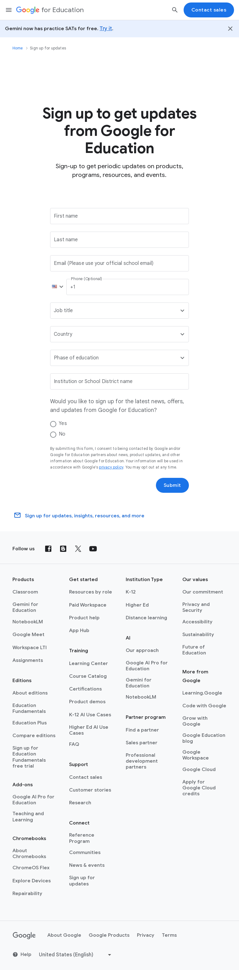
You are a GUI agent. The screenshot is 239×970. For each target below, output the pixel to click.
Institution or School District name (93, 381)
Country (63, 334)
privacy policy (111, 467)
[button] (56, 287)
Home (17, 48)
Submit (172, 485)
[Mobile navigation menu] (8, 10)
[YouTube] (93, 548)
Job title (63, 310)
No (62, 434)
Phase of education (76, 358)
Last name (66, 240)
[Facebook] (48, 548)
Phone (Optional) (86, 278)
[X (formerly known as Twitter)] (78, 548)
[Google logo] (24, 936)
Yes (63, 423)
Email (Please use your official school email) (103, 263)
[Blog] (63, 548)
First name (66, 216)
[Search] (175, 10)
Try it (106, 28)
